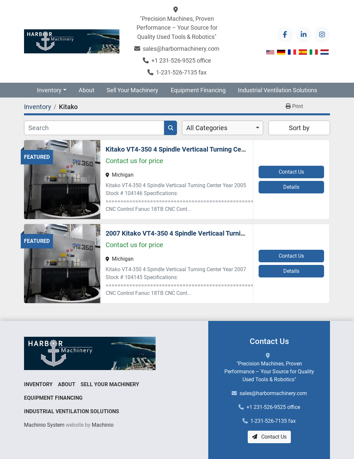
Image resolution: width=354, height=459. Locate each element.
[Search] (94, 128)
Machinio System (44, 425)
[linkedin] (304, 35)
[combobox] (222, 128)
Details (291, 187)
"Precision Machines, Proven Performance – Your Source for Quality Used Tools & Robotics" (177, 27)
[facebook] (285, 35)
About (86, 90)
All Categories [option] (206, 128)
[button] (52, 90)
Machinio (103, 425)
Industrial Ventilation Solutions (277, 90)
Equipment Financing (198, 90)
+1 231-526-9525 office (181, 60)
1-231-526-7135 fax (181, 72)
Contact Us (291, 172)
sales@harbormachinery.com (181, 48)
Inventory (49, 90)
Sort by (299, 128)
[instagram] (322, 35)
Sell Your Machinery (132, 90)
